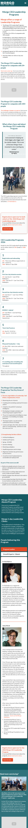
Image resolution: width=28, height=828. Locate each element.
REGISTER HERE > (7, 229)
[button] (25, 3)
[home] (11, 3)
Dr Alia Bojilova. (12, 201)
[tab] (14, 549)
